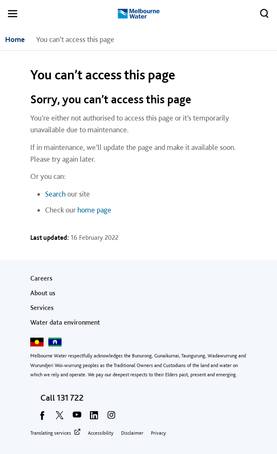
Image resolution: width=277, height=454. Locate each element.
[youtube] (77, 418)
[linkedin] (94, 418)
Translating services (50, 433)
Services (42, 308)
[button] (12, 15)
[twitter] (59, 418)
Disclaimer (132, 433)
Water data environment (65, 322)
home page (94, 209)
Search (55, 193)
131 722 (70, 398)
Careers (41, 278)
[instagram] (111, 418)
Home (15, 39)
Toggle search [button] (262, 11)
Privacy (158, 433)
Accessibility (100, 433)
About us (42, 293)
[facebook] (42, 418)
